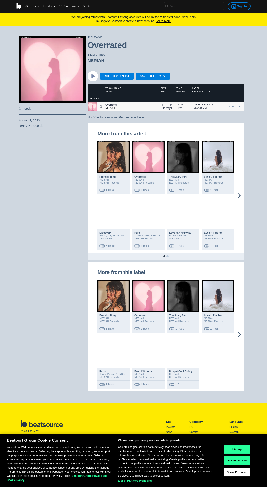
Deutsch (234, 432)
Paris (137, 232)
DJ (86, 6)
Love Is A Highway (180, 232)
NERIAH (96, 60)
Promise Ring (107, 176)
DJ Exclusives (68, 6)
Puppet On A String (180, 371)
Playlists (49, 6)
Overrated (140, 176)
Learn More (163, 21)
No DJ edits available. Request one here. (116, 117)
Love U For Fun (213, 176)
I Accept (237, 450)
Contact (193, 432)
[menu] (30, 6)
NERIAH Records (203, 104)
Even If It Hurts (213, 232)
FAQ (191, 427)
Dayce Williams (116, 235)
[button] (92, 106)
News (169, 432)
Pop (180, 108)
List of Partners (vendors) (135, 482)
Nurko (102, 235)
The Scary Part (178, 176)
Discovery (105, 232)
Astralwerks (105, 238)
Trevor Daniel (141, 235)
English (233, 427)
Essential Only (237, 462)
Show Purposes (237, 473)
